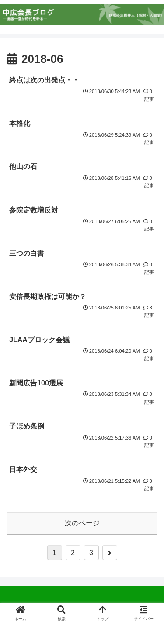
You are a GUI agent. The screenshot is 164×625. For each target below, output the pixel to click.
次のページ (82, 523)
